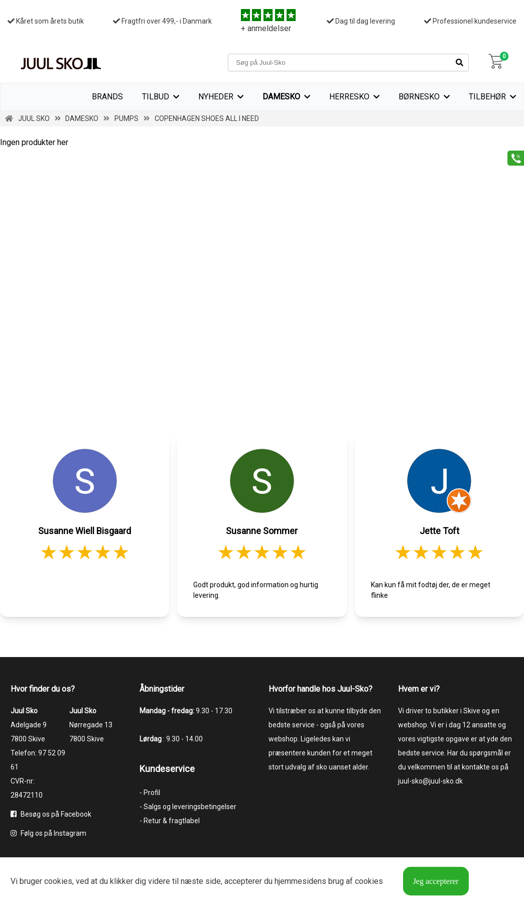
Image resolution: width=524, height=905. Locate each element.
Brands (107, 96)
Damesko (281, 96)
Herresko (349, 96)
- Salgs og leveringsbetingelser (188, 807)
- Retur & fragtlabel (170, 821)
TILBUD (155, 96)
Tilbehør (487, 96)
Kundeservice (167, 768)
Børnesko (419, 96)
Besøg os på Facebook (51, 814)
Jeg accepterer (436, 881)
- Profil (150, 793)
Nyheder (215, 96)
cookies (58, 881)
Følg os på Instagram (48, 833)
